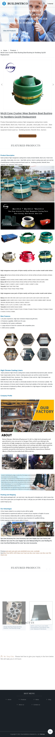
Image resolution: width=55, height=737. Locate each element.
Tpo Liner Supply (31, 538)
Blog (50, 699)
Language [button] (50, 3)
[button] (39, 3)
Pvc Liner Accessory (19, 538)
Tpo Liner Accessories (30, 543)
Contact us (37, 704)
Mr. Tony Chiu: (7, 665)
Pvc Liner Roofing (43, 540)
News (38, 699)
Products (13, 50)
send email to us (27, 136)
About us (22, 704)
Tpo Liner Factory (42, 538)
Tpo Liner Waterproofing (30, 540)
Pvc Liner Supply (18, 540)
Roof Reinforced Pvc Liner (15, 543)
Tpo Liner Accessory (7, 538)
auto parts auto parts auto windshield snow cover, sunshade (22, 551)
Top (50, 731)
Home (5, 50)
